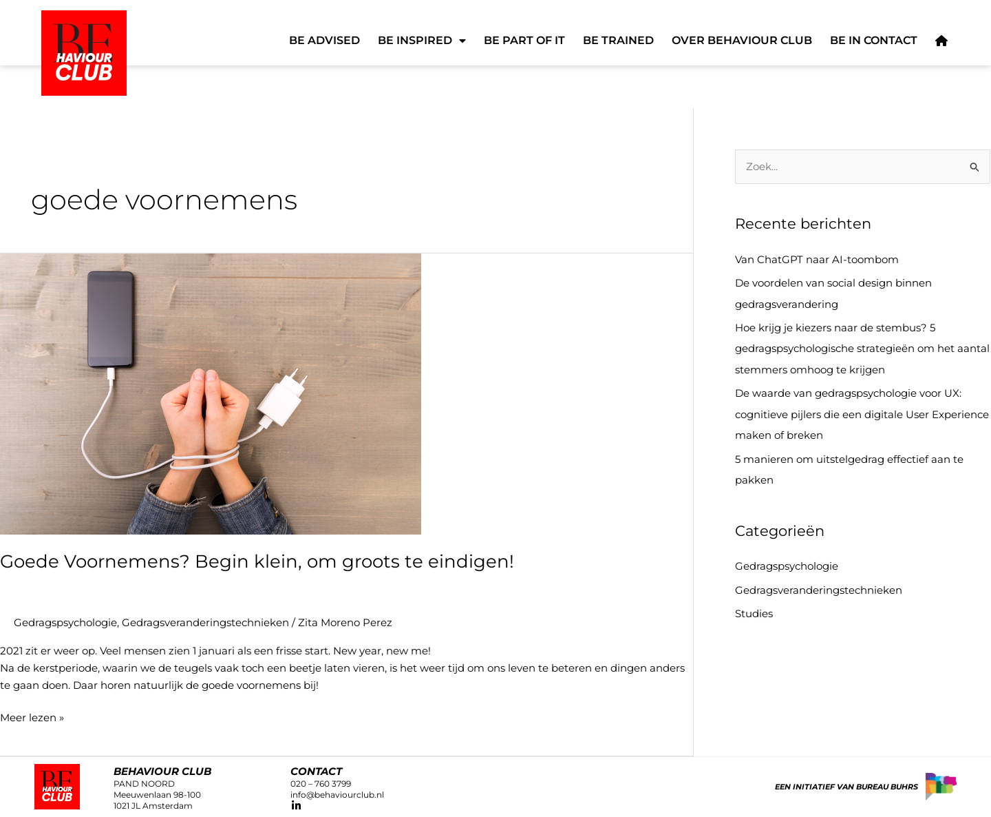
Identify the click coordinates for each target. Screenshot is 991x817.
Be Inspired (422, 40)
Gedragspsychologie (65, 621)
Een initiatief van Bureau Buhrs (846, 785)
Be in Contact (873, 40)
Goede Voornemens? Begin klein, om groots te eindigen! (257, 561)
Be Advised (324, 40)
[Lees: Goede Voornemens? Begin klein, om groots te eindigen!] (210, 393)
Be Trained (618, 40)
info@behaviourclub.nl (337, 794)
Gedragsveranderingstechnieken (205, 621)
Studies (754, 608)
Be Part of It (524, 40)
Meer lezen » (32, 716)
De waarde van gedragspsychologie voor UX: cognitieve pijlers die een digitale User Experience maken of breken (862, 411)
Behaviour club (162, 769)
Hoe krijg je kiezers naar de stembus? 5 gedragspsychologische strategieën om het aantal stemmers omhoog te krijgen (862, 347)
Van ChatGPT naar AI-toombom (817, 259)
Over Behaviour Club (742, 40)
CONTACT (316, 769)
